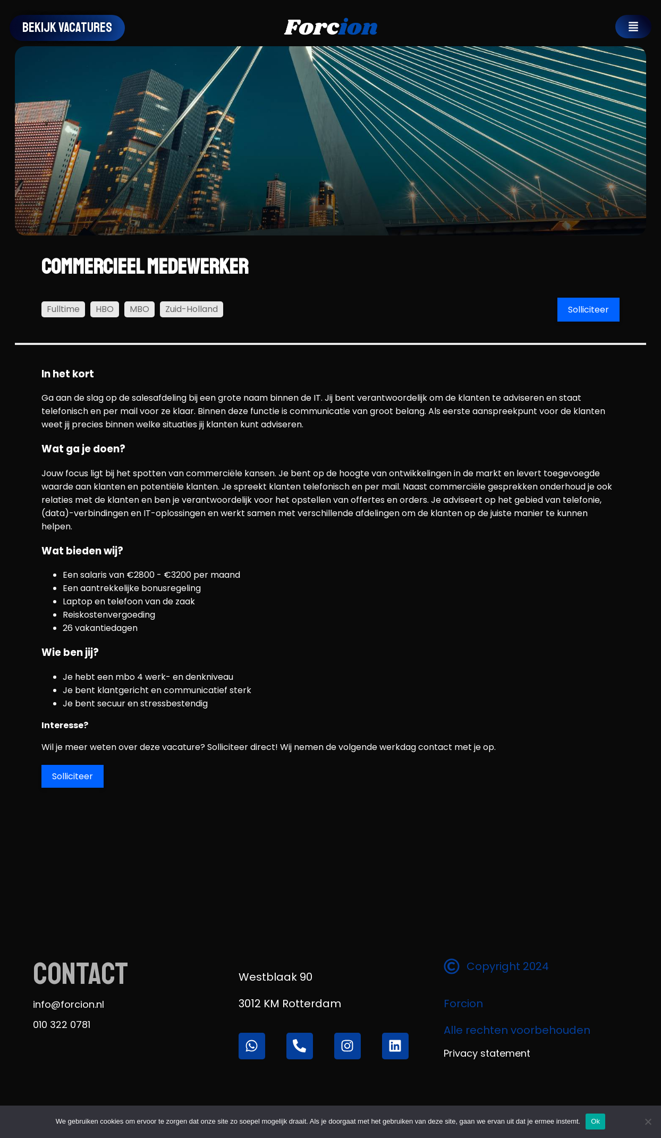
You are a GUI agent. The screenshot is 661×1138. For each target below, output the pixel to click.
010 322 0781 (61, 1024)
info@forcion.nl (68, 1004)
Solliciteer (588, 310)
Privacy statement (487, 1053)
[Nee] (647, 1121)
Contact (80, 974)
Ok (595, 1121)
